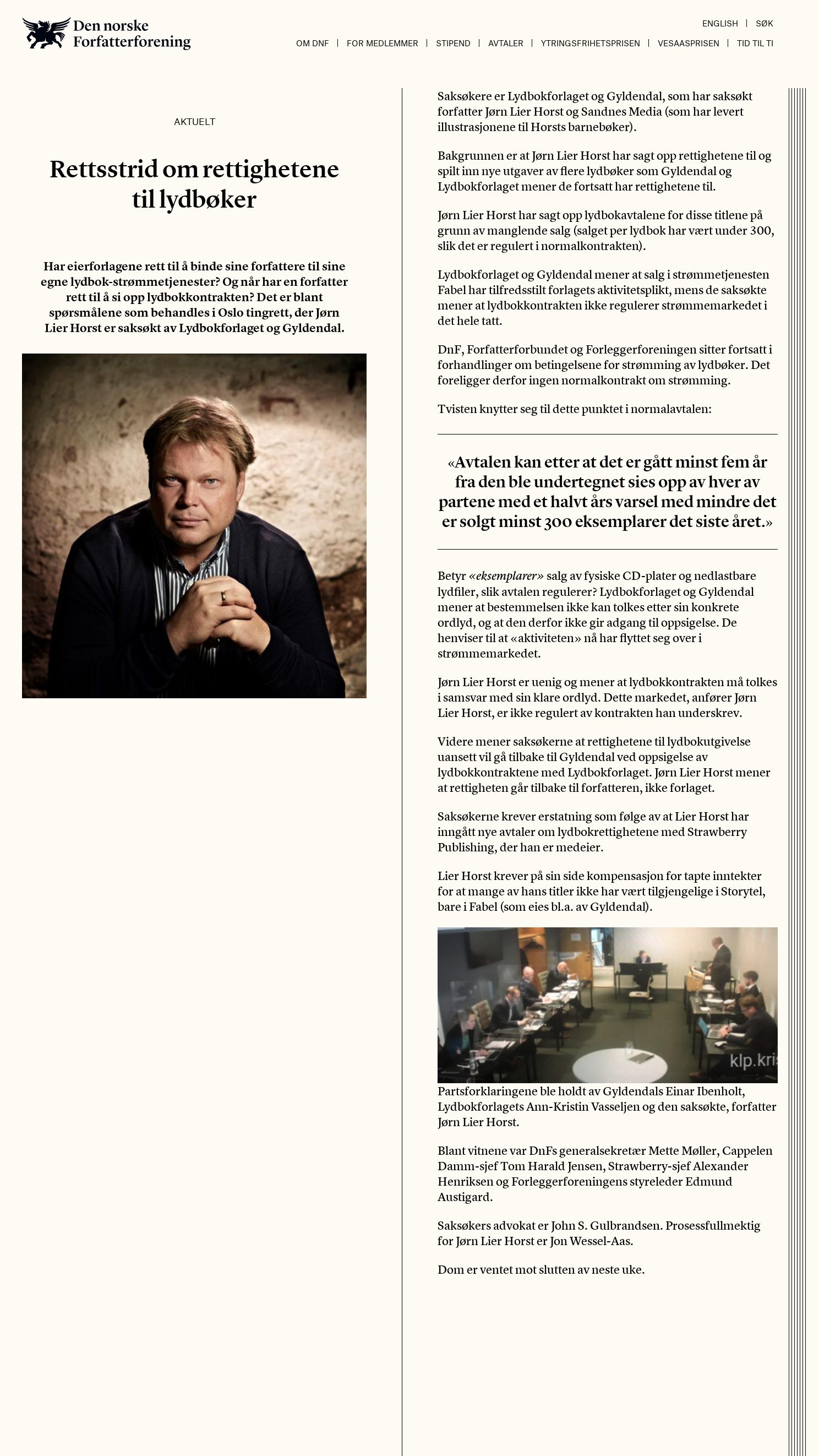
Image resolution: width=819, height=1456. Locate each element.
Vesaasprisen (688, 43)
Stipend (453, 43)
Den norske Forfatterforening (106, 33)
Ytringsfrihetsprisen (590, 43)
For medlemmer (382, 43)
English (720, 23)
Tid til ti (755, 43)
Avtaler (505, 43)
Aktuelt (194, 121)
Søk (764, 23)
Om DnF (312, 43)
